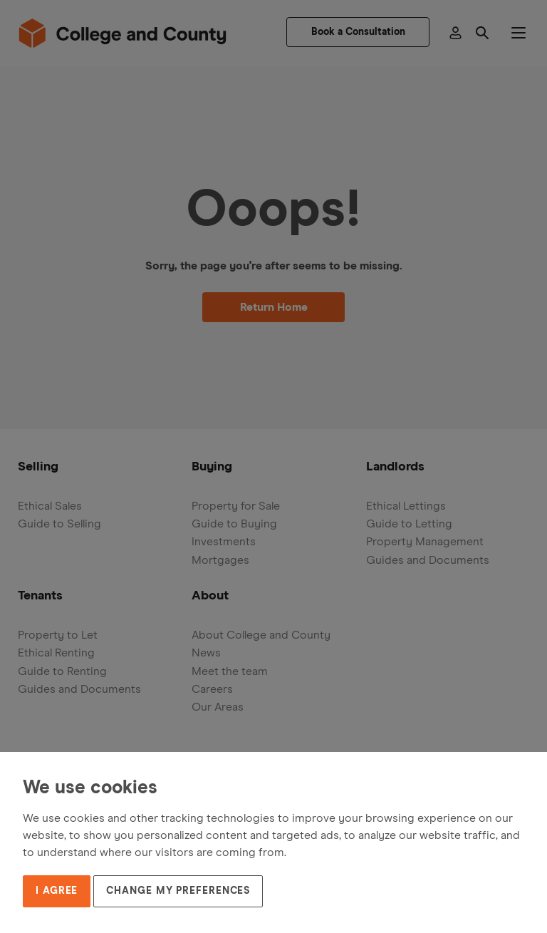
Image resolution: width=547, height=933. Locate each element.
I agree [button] (57, 891)
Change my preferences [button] (178, 891)
